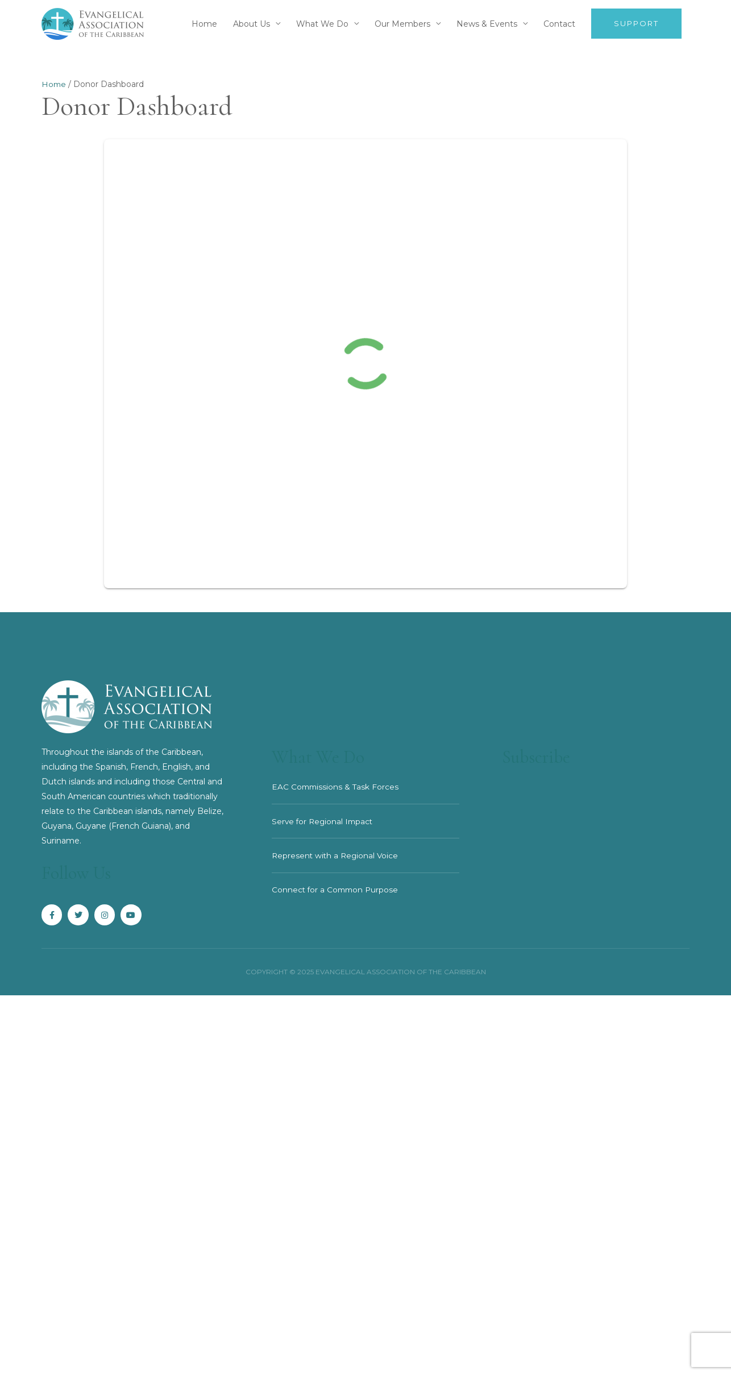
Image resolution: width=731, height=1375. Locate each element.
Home (204, 24)
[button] (636, 24)
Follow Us (81, 873)
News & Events (486, 24)
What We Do (322, 24)
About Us (251, 24)
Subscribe (540, 757)
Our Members (402, 24)
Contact (559, 24)
